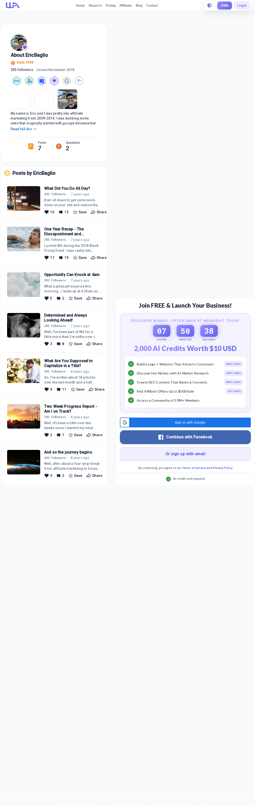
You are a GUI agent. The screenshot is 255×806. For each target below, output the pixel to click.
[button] (185, 422)
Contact (152, 5)
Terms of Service (194, 468)
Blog (139, 5)
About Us (95, 5)
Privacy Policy (222, 468)
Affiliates (125, 5)
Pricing (110, 5)
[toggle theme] (209, 5)
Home (80, 5)
